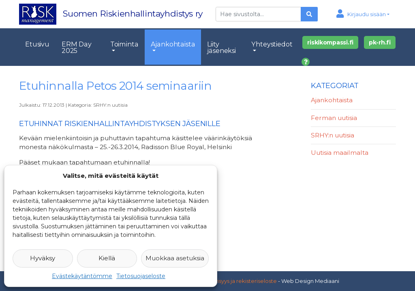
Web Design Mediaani (310, 281)
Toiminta (124, 44)
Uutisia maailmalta (339, 152)
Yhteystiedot (271, 44)
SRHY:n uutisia (110, 105)
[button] (363, 14)
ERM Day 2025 (77, 47)
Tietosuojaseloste (140, 276)
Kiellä (106, 258)
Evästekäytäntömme (82, 276)
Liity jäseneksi (221, 47)
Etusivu (37, 44)
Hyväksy (42, 258)
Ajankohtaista (173, 44)
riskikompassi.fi (330, 42)
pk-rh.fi (380, 42)
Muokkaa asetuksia (174, 258)
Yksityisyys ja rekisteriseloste (239, 281)
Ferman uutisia (334, 118)
